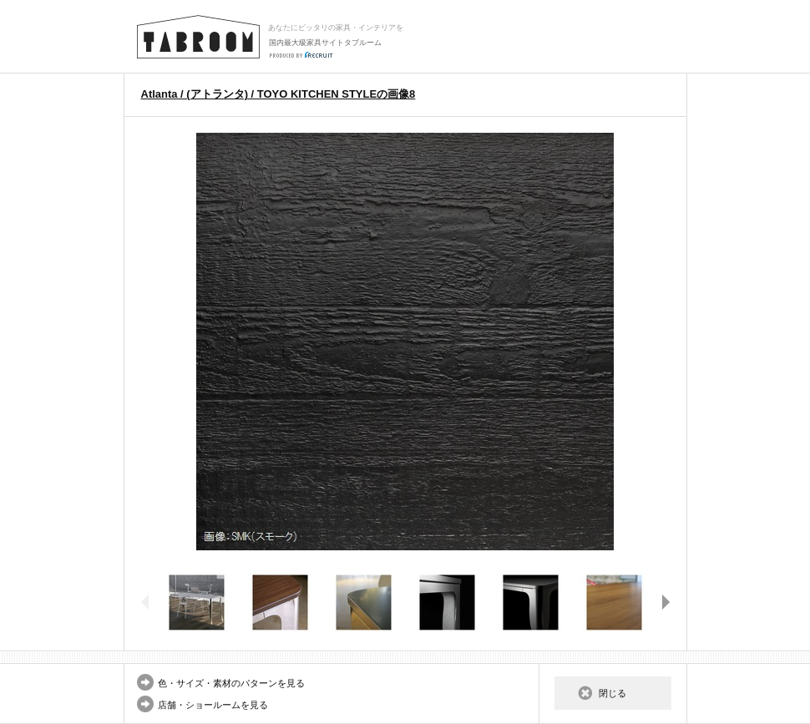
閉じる (612, 693)
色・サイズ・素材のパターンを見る (231, 683)
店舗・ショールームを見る (213, 705)
